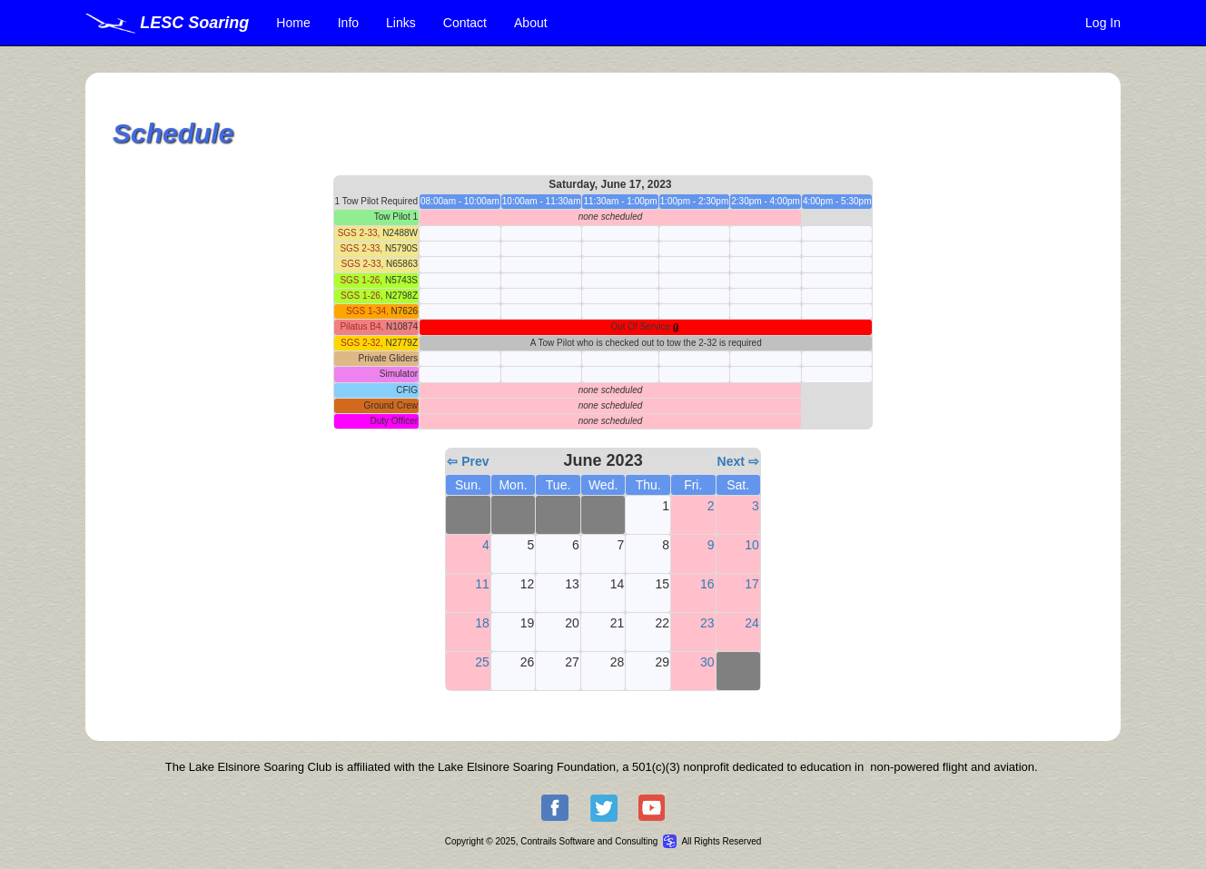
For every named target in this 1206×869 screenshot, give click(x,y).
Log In (1103, 22)
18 (482, 623)
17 (752, 584)
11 (482, 584)
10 (752, 545)
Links (401, 22)
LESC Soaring (167, 23)
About (531, 22)
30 (707, 662)
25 (482, 662)
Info (348, 22)
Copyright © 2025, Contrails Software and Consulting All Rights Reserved (603, 841)
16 (707, 584)
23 (707, 623)
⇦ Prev (468, 461)
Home (293, 22)
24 (752, 623)
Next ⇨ (738, 461)
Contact (465, 22)
